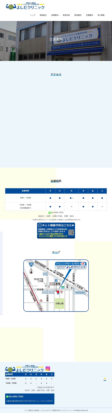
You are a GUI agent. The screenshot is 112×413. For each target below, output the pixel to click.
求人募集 (101, 15)
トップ (32, 15)
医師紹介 (43, 15)
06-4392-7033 (56, 212)
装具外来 (66, 15)
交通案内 (89, 15)
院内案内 (77, 15)
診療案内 (54, 15)
